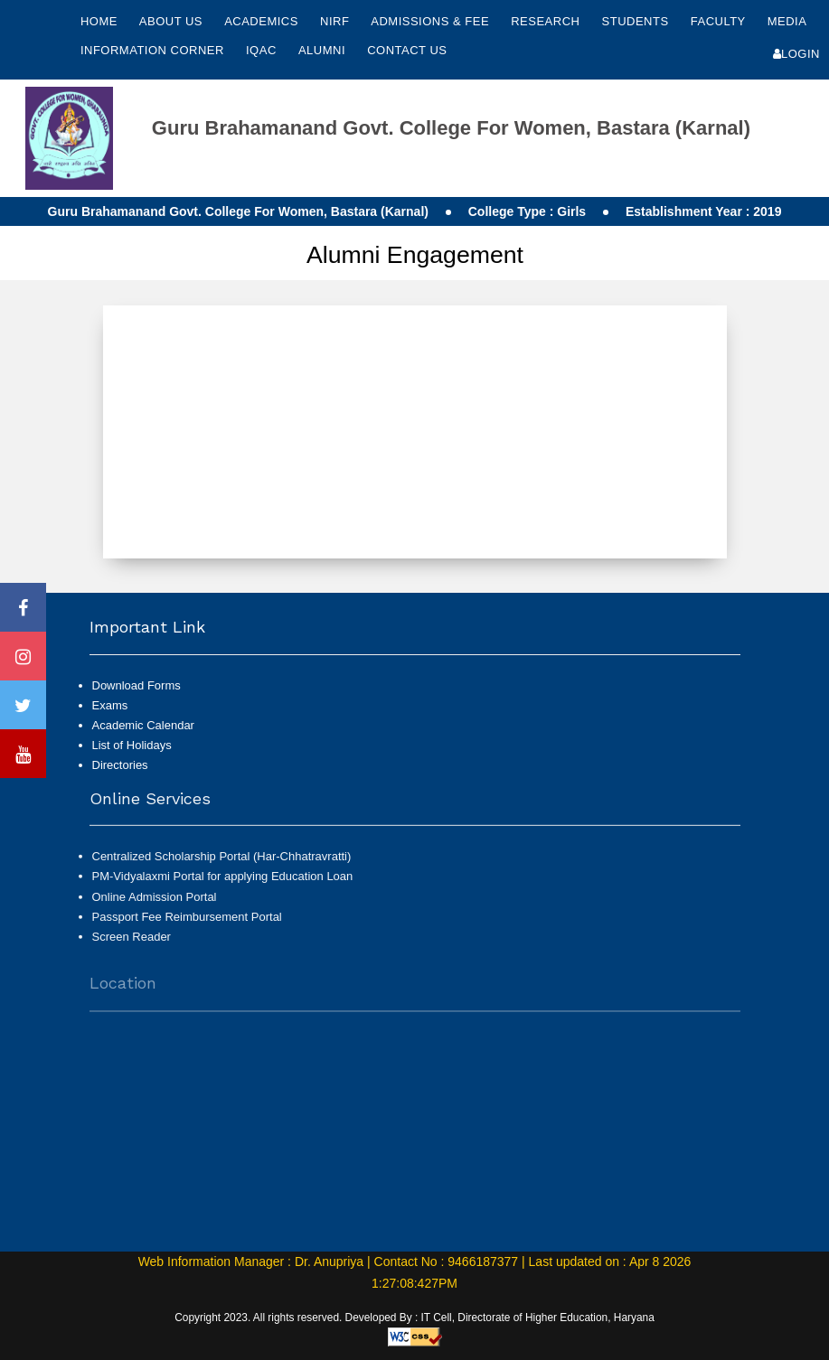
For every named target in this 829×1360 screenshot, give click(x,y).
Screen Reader (131, 945)
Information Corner (154, 50)
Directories (120, 765)
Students (637, 21)
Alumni (323, 50)
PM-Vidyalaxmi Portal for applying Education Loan (222, 884)
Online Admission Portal (154, 904)
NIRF (334, 21)
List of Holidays (132, 745)
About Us (172, 21)
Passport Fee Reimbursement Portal (187, 925)
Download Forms (136, 685)
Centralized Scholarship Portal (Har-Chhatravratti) (222, 864)
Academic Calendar (143, 725)
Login (796, 54)
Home (99, 21)
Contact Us (407, 50)
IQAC (263, 50)
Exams (110, 705)
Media (787, 21)
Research (547, 21)
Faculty (720, 21)
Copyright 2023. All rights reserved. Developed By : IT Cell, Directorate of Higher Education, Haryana (414, 1317)
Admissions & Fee (432, 21)
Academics (263, 21)
